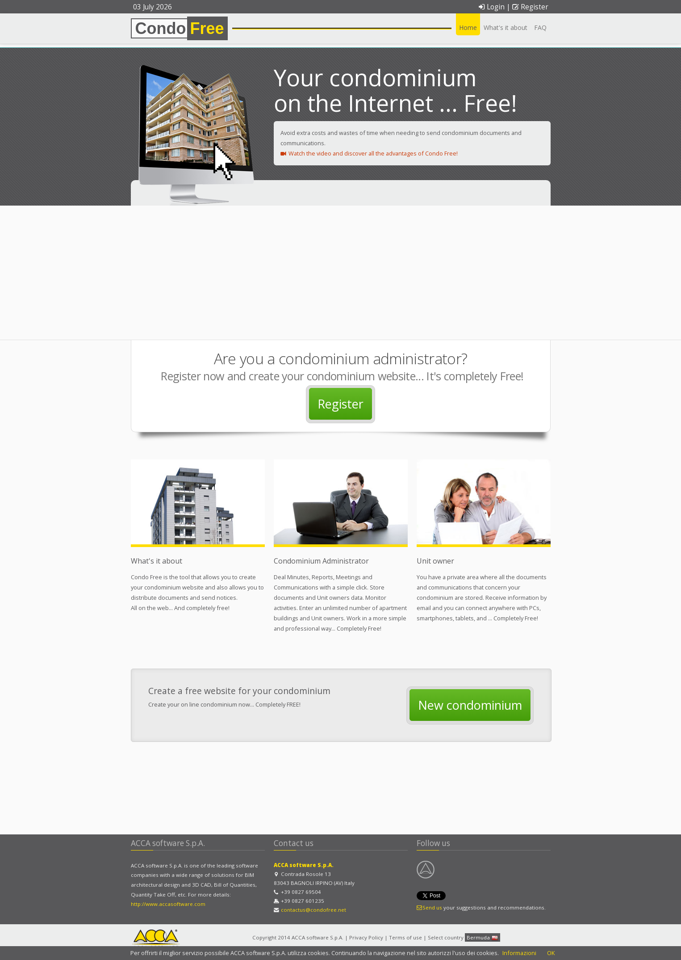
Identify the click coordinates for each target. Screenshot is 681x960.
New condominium (470, 705)
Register (530, 7)
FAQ (540, 27)
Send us (430, 907)
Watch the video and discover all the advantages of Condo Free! (369, 153)
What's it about (505, 27)
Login (492, 7)
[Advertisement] (341, 272)
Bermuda (482, 938)
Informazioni (519, 953)
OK (551, 953)
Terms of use (405, 937)
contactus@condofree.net (313, 909)
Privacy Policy (366, 937)
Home (468, 27)
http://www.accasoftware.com (168, 904)
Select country (446, 937)
